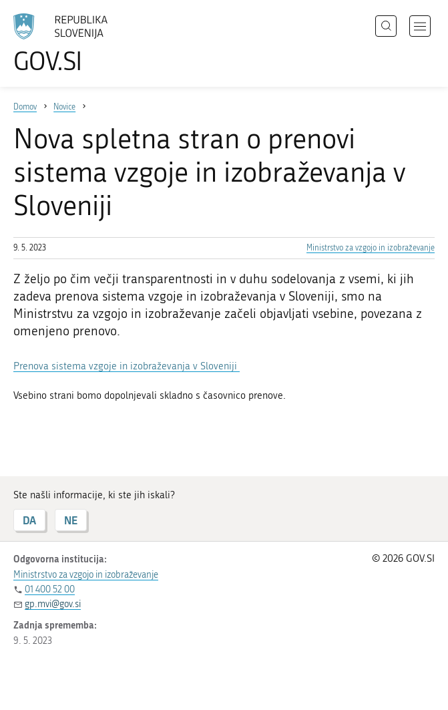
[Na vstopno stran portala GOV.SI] (80, 43)
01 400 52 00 (50, 589)
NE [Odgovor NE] (70, 520)
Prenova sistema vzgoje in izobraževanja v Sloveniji (126, 366)
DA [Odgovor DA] (29, 520)
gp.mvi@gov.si (53, 604)
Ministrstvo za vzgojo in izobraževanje (370, 247)
